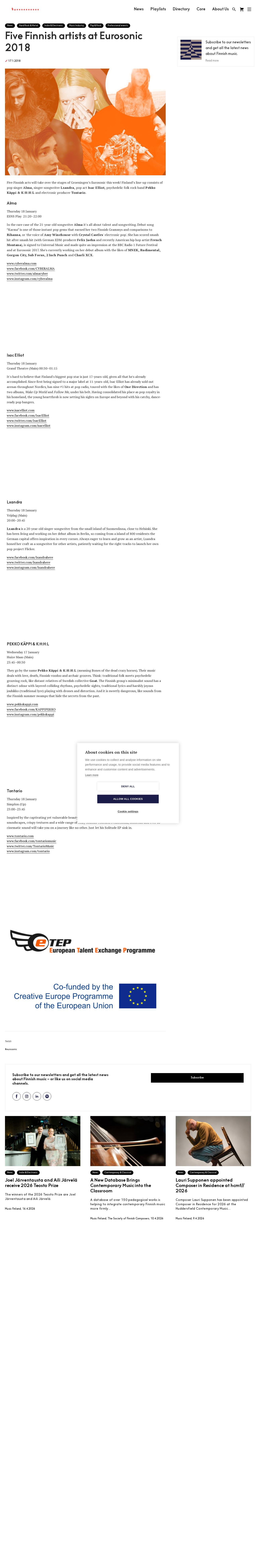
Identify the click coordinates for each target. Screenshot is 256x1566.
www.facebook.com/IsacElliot (28, 415)
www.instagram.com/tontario (28, 851)
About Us (220, 9)
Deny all (105, 792)
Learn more (91, 781)
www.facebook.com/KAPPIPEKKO (31, 709)
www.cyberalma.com (21, 263)
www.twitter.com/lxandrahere (28, 562)
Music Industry (76, 26)
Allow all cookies (151, 792)
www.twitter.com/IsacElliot (26, 420)
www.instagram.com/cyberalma (29, 278)
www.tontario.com (20, 836)
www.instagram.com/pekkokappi (30, 714)
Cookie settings (128, 805)
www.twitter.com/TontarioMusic (30, 846)
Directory (180, 9)
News (138, 9)
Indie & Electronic (53, 26)
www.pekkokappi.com (22, 704)
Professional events (118, 26)
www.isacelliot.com (20, 410)
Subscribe (197, 1077)
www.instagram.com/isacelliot (28, 425)
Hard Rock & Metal (28, 26)
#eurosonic (11, 1049)
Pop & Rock (95, 26)
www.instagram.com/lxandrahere (31, 567)
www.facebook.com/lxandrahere (30, 557)
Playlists (157, 9)
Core (200, 9)
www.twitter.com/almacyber (27, 273)
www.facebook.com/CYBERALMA (31, 268)
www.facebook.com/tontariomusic (31, 841)
